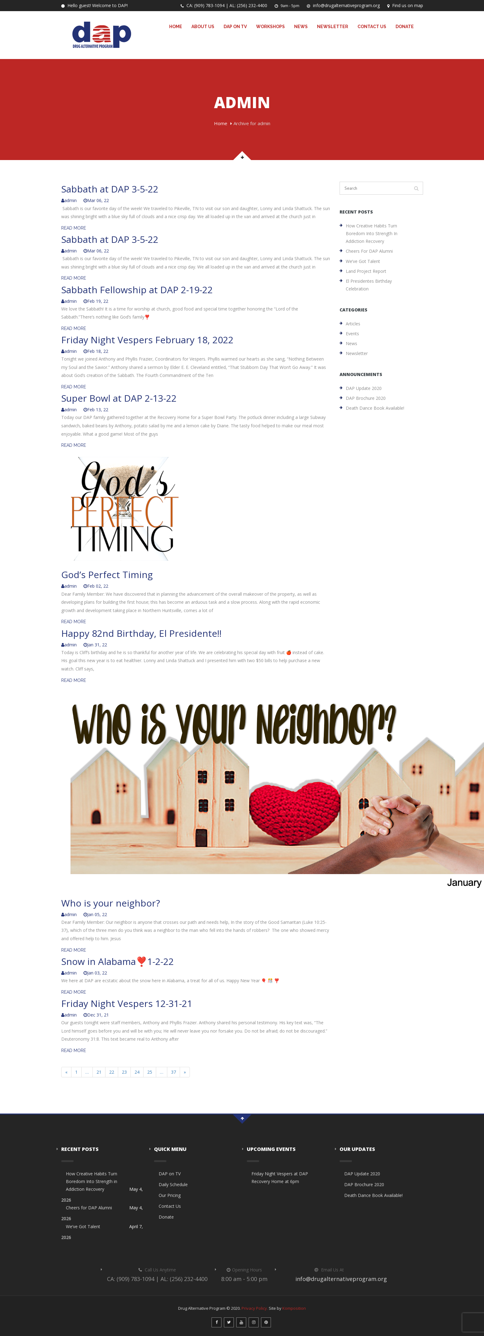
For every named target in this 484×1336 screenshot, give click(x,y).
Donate (405, 26)
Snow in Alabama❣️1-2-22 (117, 961)
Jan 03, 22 (95, 973)
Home (175, 26)
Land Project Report (366, 271)
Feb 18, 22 (96, 351)
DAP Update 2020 (364, 388)
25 (149, 1072)
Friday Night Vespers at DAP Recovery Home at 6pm (279, 1177)
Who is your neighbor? (110, 903)
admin (69, 200)
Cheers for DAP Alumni (369, 251)
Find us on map (405, 5)
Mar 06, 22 (96, 200)
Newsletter (332, 26)
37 (173, 1072)
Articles (353, 324)
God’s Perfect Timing (107, 574)
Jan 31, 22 (95, 645)
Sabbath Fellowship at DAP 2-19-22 (137, 289)
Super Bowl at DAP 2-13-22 (119, 398)
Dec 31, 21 (96, 1015)
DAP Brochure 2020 (366, 398)
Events (352, 333)
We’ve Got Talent (363, 261)
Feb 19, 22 (96, 301)
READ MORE (73, 228)
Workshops (270, 26)
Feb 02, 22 (96, 586)
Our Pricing (170, 1195)
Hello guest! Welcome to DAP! (94, 5)
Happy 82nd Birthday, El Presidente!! (141, 633)
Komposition (294, 1308)
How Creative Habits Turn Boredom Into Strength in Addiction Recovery (371, 233)
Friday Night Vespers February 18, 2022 (147, 339)
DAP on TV (235, 26)
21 (98, 1072)
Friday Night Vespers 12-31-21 (126, 1003)
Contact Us (372, 26)
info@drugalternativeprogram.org (343, 5)
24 (137, 1072)
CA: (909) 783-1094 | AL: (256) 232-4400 (224, 5)
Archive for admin (251, 123)
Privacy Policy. (255, 1308)
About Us (202, 26)
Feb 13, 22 (96, 409)
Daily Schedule (173, 1184)
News (301, 26)
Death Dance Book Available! (375, 408)
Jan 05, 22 (95, 914)
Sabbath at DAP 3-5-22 (109, 189)
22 (111, 1072)
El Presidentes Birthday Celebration (369, 285)
